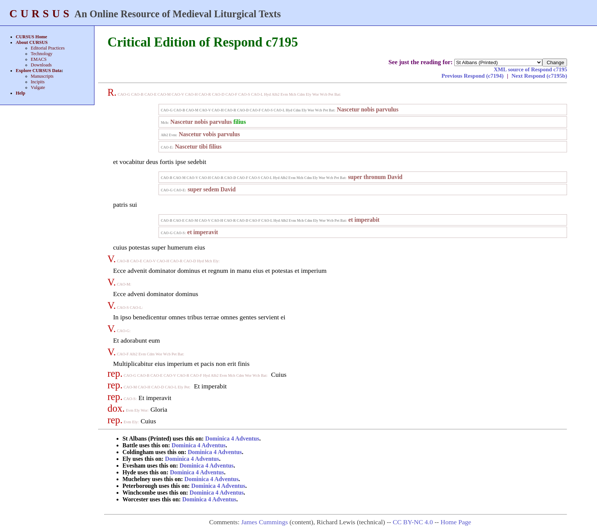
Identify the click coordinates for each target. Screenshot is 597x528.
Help (20, 93)
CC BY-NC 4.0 (413, 522)
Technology (41, 53)
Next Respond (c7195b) (539, 76)
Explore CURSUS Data (38, 70)
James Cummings (264, 522)
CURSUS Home (31, 36)
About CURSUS (32, 42)
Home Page (456, 522)
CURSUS (40, 14)
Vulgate (38, 87)
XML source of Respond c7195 (530, 69)
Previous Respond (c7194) (473, 76)
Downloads (41, 65)
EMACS (38, 59)
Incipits (38, 81)
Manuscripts (42, 76)
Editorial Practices (48, 48)
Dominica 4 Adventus (232, 438)
